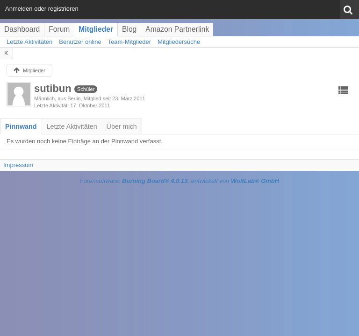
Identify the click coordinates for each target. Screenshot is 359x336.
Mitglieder (96, 29)
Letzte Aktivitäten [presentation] (72, 126)
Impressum (18, 164)
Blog (129, 29)
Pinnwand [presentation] (21, 126)
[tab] (21, 126)
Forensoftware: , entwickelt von (179, 180)
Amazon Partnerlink (177, 29)
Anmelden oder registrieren (42, 8)
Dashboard (22, 29)
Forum (59, 29)
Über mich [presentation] (122, 126)
